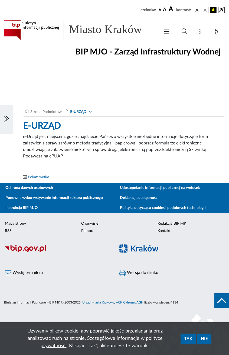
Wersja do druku (138, 273)
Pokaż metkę (38, 177)
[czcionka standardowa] (160, 10)
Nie (204, 339)
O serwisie (89, 223)
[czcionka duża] (171, 9)
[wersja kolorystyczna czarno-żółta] (213, 10)
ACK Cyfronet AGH (129, 302)
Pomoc (87, 231)
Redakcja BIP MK (172, 223)
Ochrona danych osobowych (29, 188)
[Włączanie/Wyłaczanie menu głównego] (167, 32)
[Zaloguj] (217, 32)
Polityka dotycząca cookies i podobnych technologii (163, 208)
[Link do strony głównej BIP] (79, 30)
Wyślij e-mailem (24, 273)
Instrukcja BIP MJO (21, 208)
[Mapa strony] (201, 32)
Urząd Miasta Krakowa (98, 302)
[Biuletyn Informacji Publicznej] (57, 251)
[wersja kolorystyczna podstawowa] (197, 10)
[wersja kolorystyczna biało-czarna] (205, 10)
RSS (8, 231)
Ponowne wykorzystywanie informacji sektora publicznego (54, 198)
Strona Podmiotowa (47, 112)
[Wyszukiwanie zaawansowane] (184, 31)
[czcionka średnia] (164, 10)
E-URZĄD (78, 112)
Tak (188, 339)
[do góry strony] (221, 300)
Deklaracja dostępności (139, 198)
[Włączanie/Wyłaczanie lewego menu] (6, 119)
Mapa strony (15, 223)
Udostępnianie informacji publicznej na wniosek (160, 188)
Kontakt (164, 231)
